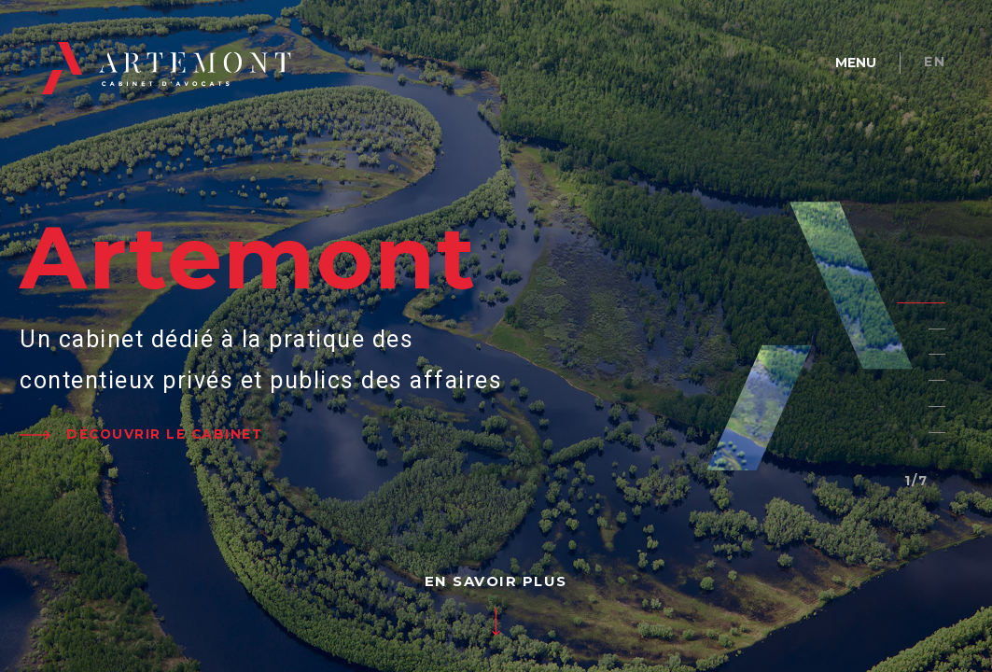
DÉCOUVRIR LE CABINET (164, 434)
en (934, 61)
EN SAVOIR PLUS (496, 581)
